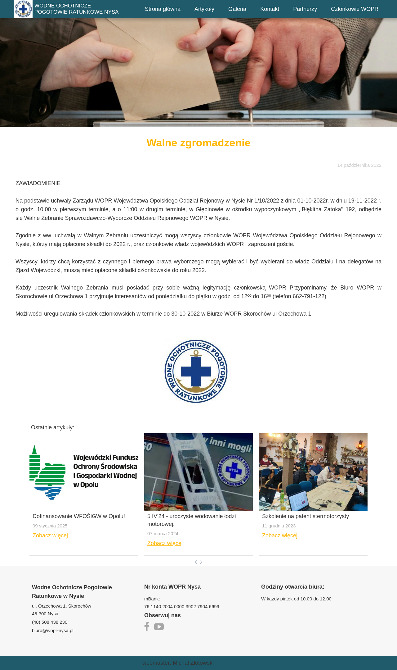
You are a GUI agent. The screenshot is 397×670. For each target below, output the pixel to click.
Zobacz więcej (50, 535)
